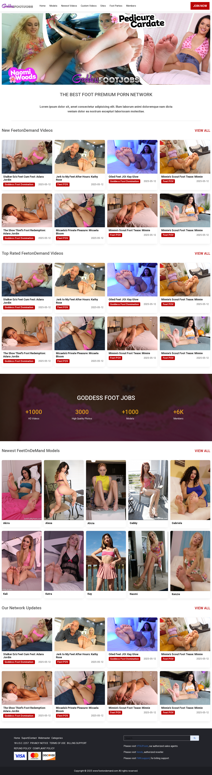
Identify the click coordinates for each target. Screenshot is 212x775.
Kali (5, 593)
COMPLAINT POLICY (43, 748)
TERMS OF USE (57, 743)
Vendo (139, 752)
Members (131, 5)
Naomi (134, 594)
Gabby (133, 523)
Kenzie (176, 594)
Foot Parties (116, 5)
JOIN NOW (200, 6)
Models (53, 5)
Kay (90, 593)
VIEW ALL (202, 131)
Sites (103, 5)
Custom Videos (89, 5)
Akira (6, 523)
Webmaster (44, 738)
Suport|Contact (29, 738)
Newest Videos (69, 5)
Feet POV (62, 184)
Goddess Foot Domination (19, 184)
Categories (57, 738)
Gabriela (177, 523)
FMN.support (143, 758)
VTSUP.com (142, 746)
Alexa (48, 523)
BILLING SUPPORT (76, 743)
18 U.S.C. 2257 (21, 743)
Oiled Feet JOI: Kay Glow (123, 176)
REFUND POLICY (22, 748)
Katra (48, 593)
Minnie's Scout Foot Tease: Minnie (182, 176)
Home (42, 5)
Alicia (91, 523)
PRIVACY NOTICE (39, 743)
